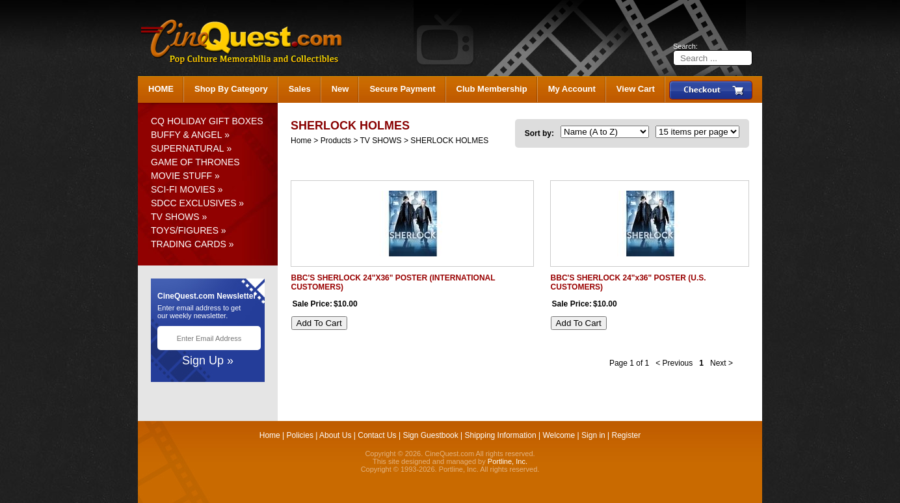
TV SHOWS (175, 216)
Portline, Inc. (507, 461)
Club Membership (492, 89)
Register (626, 435)
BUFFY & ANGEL (186, 134)
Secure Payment (402, 89)
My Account (572, 89)
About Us (335, 435)
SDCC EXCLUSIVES (193, 203)
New (340, 89)
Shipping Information (500, 435)
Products (336, 140)
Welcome (558, 435)
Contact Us (377, 435)
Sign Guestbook (430, 435)
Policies (300, 435)
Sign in (593, 435)
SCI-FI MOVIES (183, 189)
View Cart (635, 89)
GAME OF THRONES (195, 162)
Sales (300, 89)
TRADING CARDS (188, 244)
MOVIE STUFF (181, 175)
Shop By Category (231, 89)
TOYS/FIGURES (184, 230)
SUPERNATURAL (187, 148)
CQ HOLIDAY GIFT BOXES (207, 121)
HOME (161, 89)
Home (301, 140)
